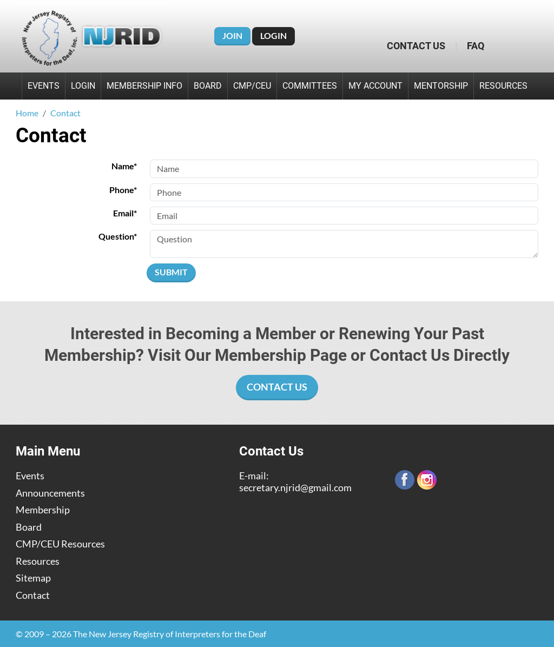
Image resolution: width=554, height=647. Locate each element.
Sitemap (33, 578)
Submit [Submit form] (171, 272)
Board (208, 86)
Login (273, 35)
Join (232, 35)
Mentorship (441, 86)
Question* (117, 236)
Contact (33, 595)
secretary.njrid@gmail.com (295, 487)
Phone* (123, 189)
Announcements (50, 493)
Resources (503, 86)
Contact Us (416, 45)
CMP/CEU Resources (60, 544)
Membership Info (144, 86)
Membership (43, 510)
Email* (125, 213)
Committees (309, 86)
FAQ (475, 45)
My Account (375, 86)
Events (44, 86)
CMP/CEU (252, 86)
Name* (124, 166)
